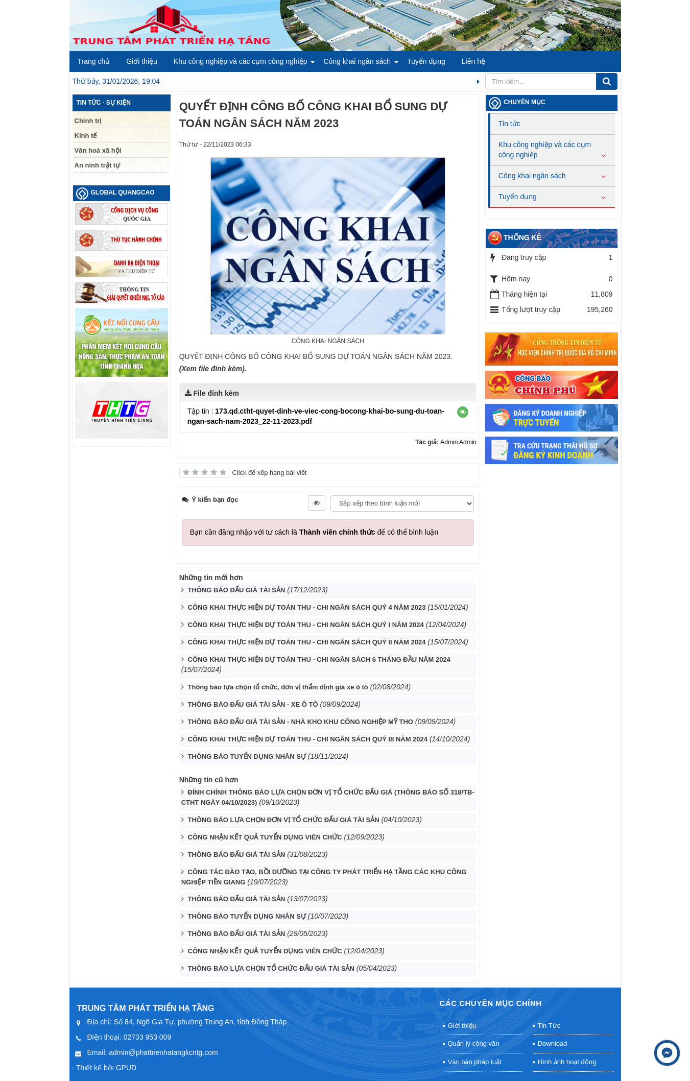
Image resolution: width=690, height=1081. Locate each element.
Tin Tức (549, 1025)
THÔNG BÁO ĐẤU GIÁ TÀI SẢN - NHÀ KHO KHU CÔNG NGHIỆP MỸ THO (300, 722)
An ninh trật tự (98, 165)
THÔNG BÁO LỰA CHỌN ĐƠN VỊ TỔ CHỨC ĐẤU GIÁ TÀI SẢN (283, 820)
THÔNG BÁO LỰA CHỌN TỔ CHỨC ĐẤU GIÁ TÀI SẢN (271, 968)
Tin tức (509, 123)
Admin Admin (458, 442)
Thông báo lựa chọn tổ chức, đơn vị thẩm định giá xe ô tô (278, 687)
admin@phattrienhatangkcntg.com (163, 1052)
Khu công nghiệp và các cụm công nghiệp (240, 61)
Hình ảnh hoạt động (567, 1062)
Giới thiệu (141, 61)
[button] (463, 412)
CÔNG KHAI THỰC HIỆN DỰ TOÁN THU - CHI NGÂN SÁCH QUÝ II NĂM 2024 (307, 642)
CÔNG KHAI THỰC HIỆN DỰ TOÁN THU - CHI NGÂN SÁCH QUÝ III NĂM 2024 (308, 739)
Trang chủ (94, 61)
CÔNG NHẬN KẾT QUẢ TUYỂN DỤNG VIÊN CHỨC (265, 837)
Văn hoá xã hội (98, 150)
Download (552, 1043)
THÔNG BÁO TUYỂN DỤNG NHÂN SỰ (247, 756)
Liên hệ (473, 61)
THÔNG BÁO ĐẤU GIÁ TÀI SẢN (236, 590)
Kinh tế (86, 135)
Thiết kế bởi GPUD (106, 1068)
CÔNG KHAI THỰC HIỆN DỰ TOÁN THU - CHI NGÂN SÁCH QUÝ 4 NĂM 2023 (307, 607)
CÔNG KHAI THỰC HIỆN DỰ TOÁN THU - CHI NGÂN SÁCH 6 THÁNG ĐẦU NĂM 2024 (319, 659)
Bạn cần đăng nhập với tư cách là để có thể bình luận (314, 532)
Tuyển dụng (426, 61)
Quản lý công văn (473, 1043)
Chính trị (88, 121)
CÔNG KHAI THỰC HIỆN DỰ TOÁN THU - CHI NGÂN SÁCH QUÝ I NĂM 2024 (306, 625)
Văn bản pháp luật (475, 1062)
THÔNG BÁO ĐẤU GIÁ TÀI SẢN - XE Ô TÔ (253, 704)
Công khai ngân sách (357, 61)
